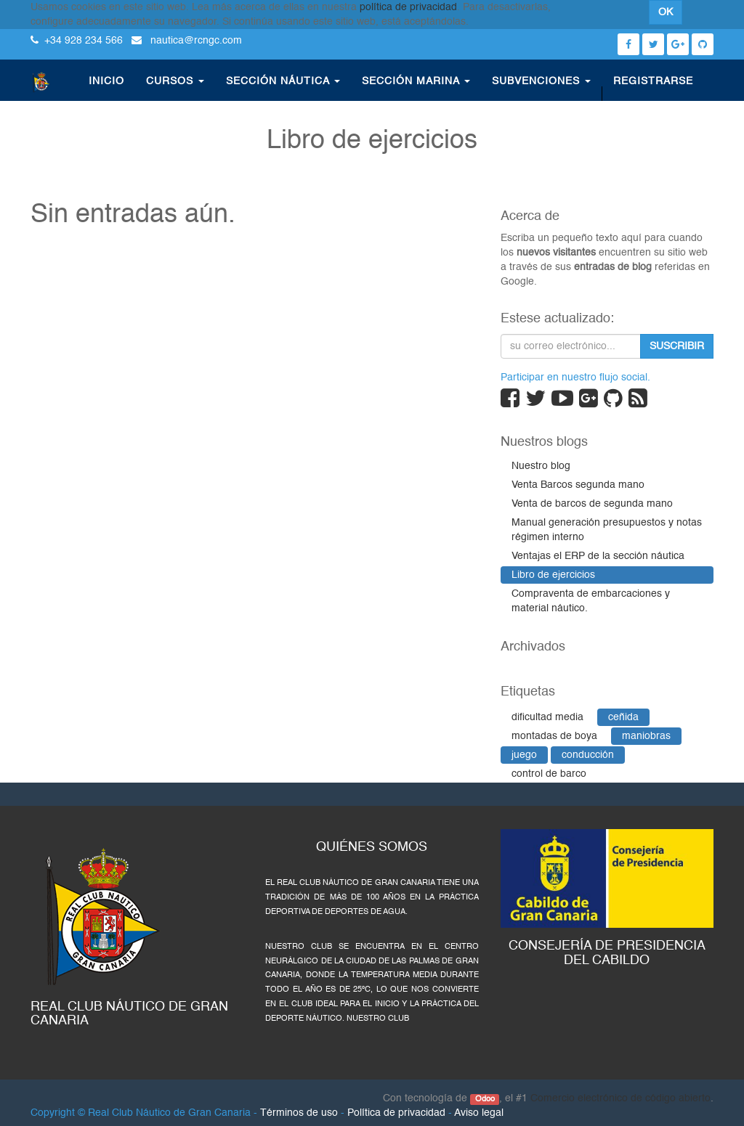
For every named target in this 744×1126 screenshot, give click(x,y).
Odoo (485, 1099)
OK (665, 12)
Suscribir (677, 346)
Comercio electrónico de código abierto (620, 1098)
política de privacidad (408, 7)
